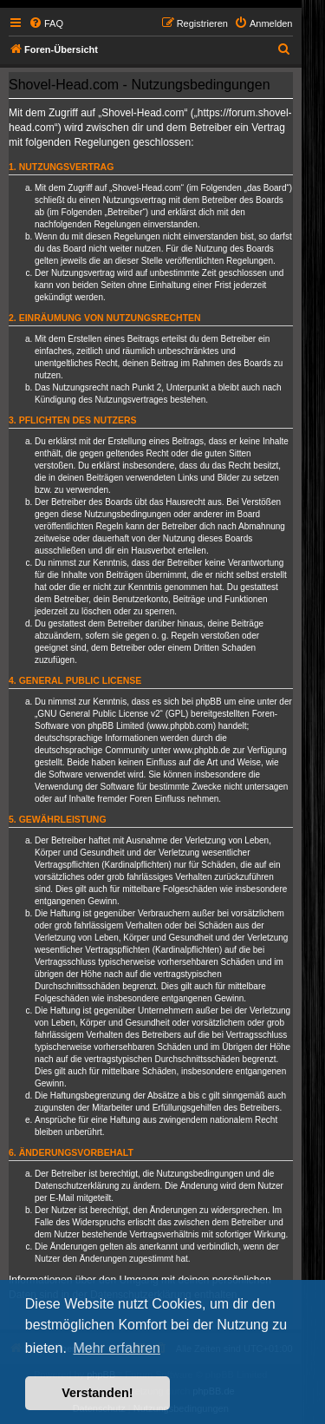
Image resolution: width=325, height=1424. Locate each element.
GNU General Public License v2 (98, 714)
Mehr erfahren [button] (116, 1348)
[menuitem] (46, 23)
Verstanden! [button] (97, 1393)
